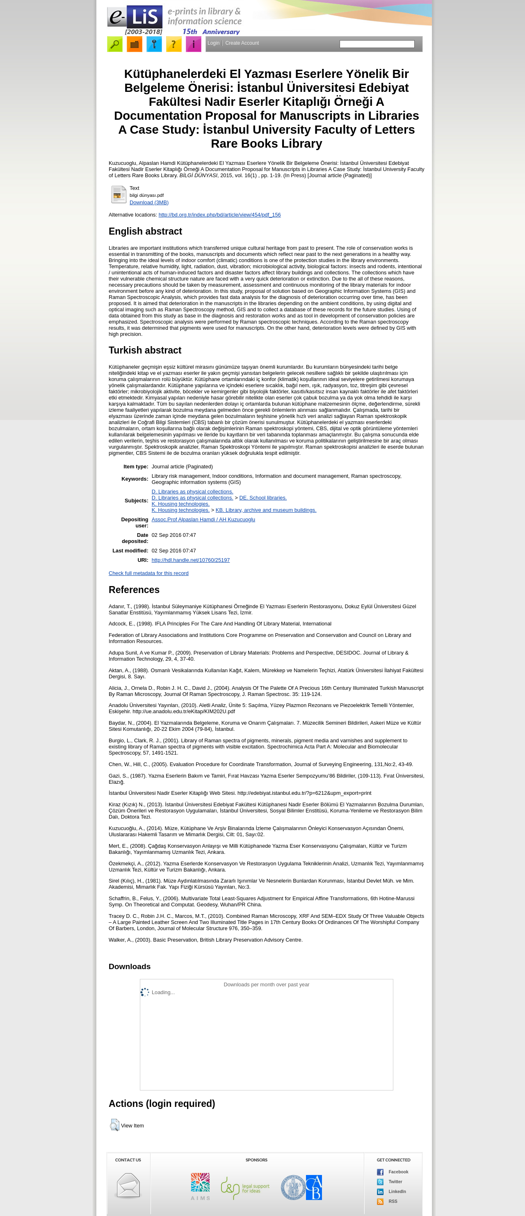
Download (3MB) (149, 202)
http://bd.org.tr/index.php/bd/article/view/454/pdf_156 (220, 215)
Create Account (242, 43)
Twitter (389, 1182)
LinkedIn (391, 1192)
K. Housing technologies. (181, 504)
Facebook (393, 1172)
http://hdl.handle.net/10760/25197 (191, 560)
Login (213, 43)
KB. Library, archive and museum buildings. (266, 510)
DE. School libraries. (263, 498)
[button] (114, 1125)
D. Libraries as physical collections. (192, 491)
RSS (387, 1201)
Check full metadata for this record (149, 573)
